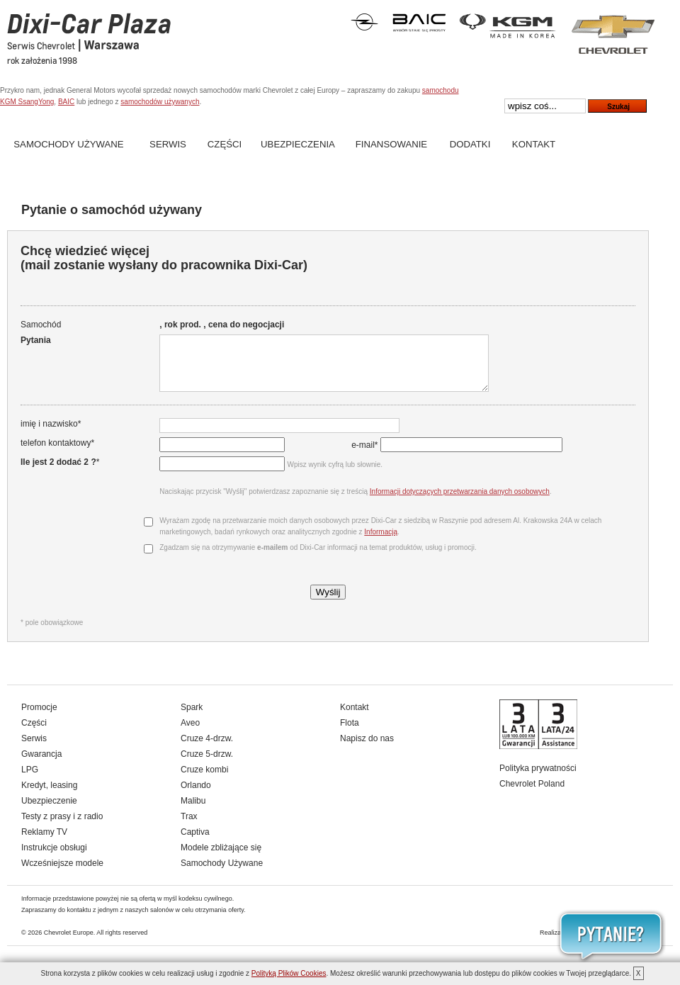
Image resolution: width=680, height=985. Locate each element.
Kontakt (533, 144)
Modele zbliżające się (221, 858)
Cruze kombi (204, 780)
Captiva (195, 843)
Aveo (190, 733)
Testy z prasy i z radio (62, 827)
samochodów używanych (159, 102)
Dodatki (470, 144)
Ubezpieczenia (298, 144)
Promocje (39, 718)
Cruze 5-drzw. (207, 765)
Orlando (196, 796)
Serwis (167, 144)
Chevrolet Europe (69, 943)
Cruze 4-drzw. (207, 749)
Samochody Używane (68, 144)
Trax (189, 827)
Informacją (380, 542)
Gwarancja (41, 765)
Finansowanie (391, 144)
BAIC (66, 102)
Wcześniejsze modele (62, 874)
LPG (29, 780)
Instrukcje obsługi (54, 858)
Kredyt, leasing (49, 796)
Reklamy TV (44, 843)
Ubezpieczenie (49, 811)
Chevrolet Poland (532, 794)
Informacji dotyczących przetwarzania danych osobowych (458, 502)
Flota (349, 733)
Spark (192, 718)
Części (225, 144)
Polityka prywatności (538, 779)
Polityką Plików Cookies (289, 973)
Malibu (193, 811)
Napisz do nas (367, 749)
